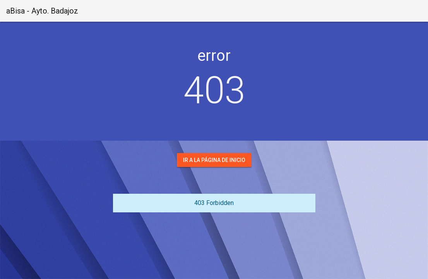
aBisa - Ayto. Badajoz (42, 11)
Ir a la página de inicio (214, 160)
